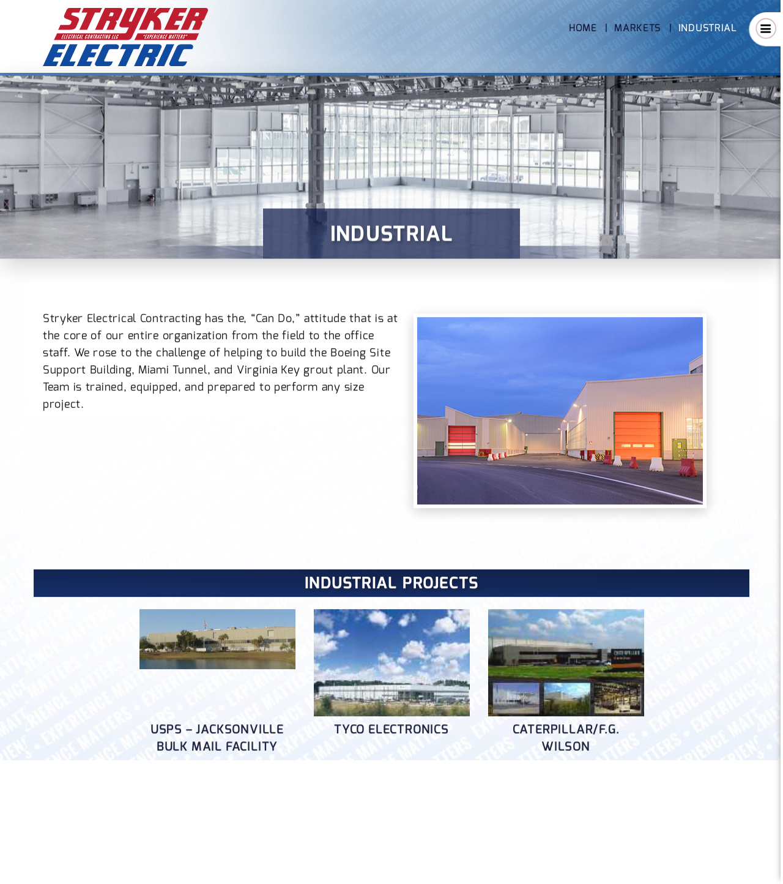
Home (583, 27)
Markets (637, 27)
